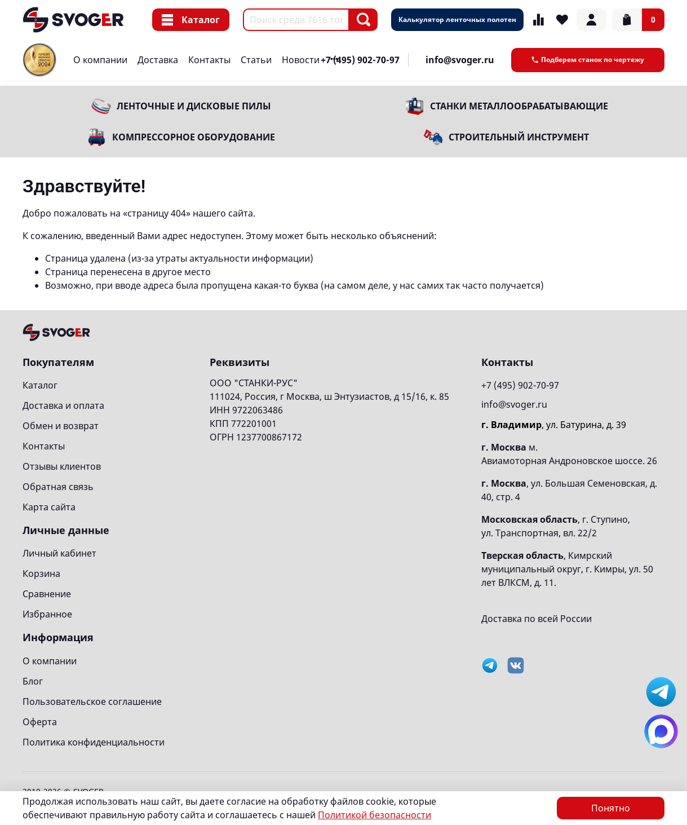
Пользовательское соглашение (92, 701)
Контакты (209, 60)
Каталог (191, 20)
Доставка (158, 60)
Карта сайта (49, 507)
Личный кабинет (59, 553)
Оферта (40, 722)
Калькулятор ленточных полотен (457, 19)
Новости (301, 60)
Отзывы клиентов (62, 466)
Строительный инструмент (519, 137)
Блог (33, 681)
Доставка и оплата (63, 405)
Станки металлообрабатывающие (519, 106)
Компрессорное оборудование (193, 137)
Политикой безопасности (374, 815)
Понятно (610, 808)
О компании (100, 60)
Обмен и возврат (61, 426)
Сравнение (47, 594)
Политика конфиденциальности (94, 742)
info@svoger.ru (460, 60)
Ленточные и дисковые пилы (194, 106)
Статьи (256, 60)
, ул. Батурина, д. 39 (553, 424)
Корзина (41, 573)
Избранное (47, 614)
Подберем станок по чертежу (587, 59)
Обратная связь (58, 486)
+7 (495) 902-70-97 (360, 60)
